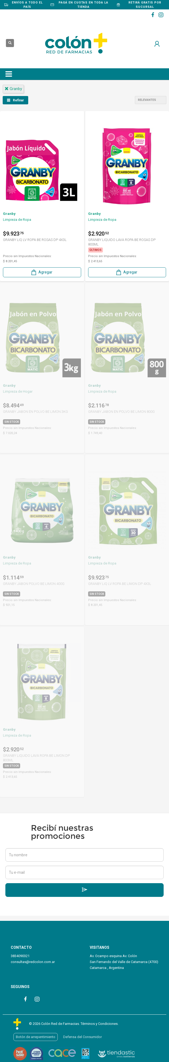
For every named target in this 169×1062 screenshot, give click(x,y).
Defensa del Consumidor (82, 1037)
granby (13, 88)
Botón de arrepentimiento (35, 1037)
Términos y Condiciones (99, 1024)
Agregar (41, 272)
